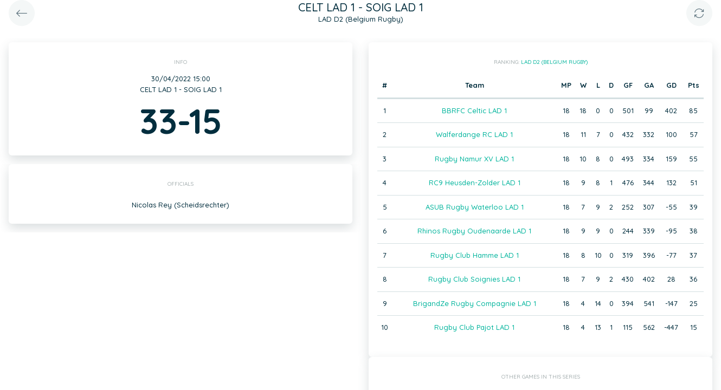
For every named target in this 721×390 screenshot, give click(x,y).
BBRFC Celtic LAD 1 (474, 110)
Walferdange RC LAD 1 (474, 134)
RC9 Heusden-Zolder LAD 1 (474, 182)
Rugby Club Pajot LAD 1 (474, 327)
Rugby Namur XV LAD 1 (474, 158)
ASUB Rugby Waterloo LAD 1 (475, 207)
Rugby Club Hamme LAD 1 (474, 255)
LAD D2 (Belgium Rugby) (554, 62)
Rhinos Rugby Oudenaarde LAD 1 (474, 230)
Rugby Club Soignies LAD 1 (474, 279)
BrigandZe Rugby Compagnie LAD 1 (474, 303)
